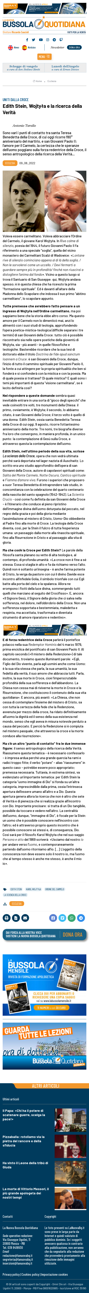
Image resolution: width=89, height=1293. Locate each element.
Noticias (32, 47)
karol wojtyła (33, 889)
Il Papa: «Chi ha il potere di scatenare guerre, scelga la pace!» (24, 1114)
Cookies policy (30, 1274)
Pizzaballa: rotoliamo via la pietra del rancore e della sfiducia (24, 1141)
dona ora (74, 47)
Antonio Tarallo (24, 125)
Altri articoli (45, 1086)
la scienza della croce (15, 894)
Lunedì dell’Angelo (65, 66)
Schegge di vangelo (24, 66)
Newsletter (57, 47)
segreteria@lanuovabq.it (18, 1259)
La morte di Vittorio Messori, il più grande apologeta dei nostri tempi (26, 1193)
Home (37, 81)
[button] (44, 56)
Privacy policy (11, 1274)
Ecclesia (52, 81)
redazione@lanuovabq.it (17, 1255)
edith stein (16, 889)
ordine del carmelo (54, 889)
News (16, 47)
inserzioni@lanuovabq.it (17, 1263)
